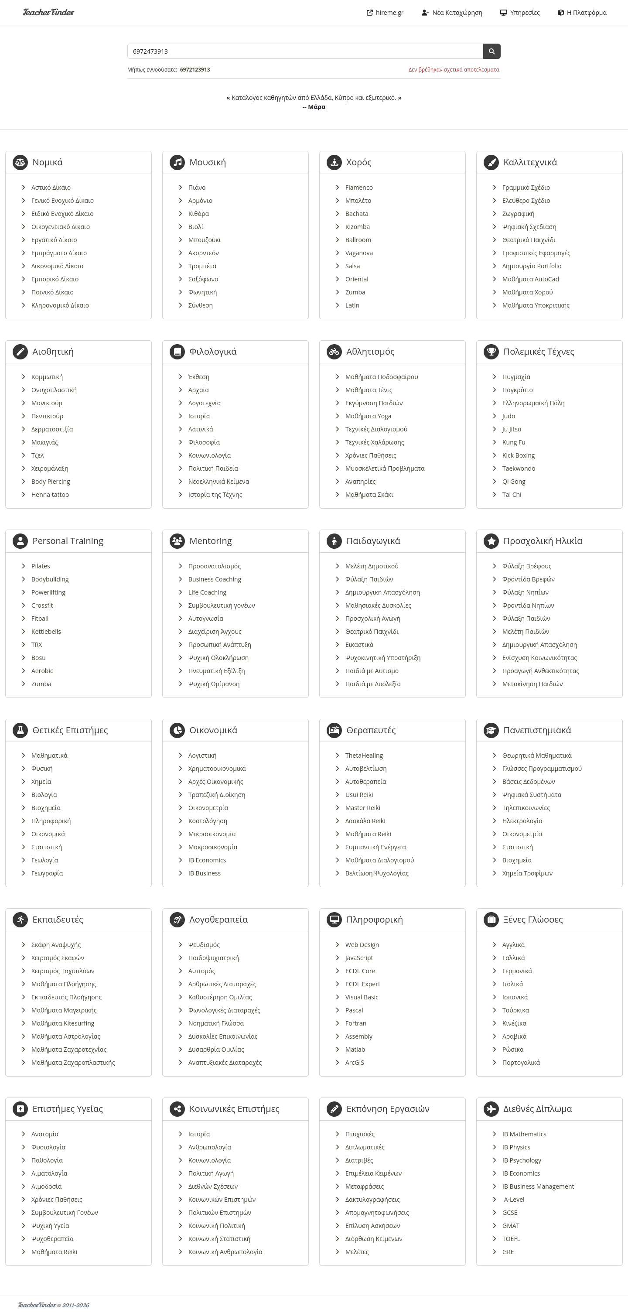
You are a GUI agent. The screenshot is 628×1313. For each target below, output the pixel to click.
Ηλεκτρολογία (522, 821)
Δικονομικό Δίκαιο (57, 266)
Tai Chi (512, 494)
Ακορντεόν (203, 253)
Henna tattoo (50, 494)
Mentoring (211, 541)
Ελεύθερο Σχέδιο (526, 200)
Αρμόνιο (200, 200)
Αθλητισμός (371, 351)
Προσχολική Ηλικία (543, 541)
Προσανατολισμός (214, 566)
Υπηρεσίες (520, 12)
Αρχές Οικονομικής (215, 781)
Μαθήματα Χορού (527, 292)
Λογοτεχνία (204, 403)
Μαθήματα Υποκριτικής (536, 305)
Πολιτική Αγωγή (211, 1173)
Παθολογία (47, 1160)
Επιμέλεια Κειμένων (373, 1173)
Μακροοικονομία (212, 847)
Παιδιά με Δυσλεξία (373, 684)
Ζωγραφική (518, 213)
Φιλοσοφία (204, 442)
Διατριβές (359, 1160)
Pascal (354, 1010)
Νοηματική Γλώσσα (216, 1023)
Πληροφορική (51, 821)
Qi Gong (514, 481)
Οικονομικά (48, 834)
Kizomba (357, 226)
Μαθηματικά (49, 755)
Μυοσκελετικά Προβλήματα (385, 468)
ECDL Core (360, 971)
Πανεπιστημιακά (537, 730)
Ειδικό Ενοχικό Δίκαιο (62, 213)
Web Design (362, 944)
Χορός (359, 162)
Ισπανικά (515, 997)
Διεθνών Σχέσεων (213, 1186)
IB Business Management (538, 1186)
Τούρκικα (515, 1010)
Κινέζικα (514, 1023)
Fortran (355, 1023)
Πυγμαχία (516, 377)
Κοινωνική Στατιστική (219, 1238)
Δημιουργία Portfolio (532, 266)
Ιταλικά (512, 984)
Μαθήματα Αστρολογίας (65, 1036)
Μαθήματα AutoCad (530, 279)
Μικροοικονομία (212, 834)
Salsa (352, 266)
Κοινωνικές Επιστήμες (235, 1109)
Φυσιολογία (48, 1147)
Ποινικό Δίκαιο (52, 292)
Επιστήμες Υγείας (68, 1109)
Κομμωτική (47, 377)
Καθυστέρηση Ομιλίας (220, 997)
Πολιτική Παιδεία (213, 468)
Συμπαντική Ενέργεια (375, 847)
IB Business (204, 873)
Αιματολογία (49, 1173)
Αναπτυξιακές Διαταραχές (225, 1062)
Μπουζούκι (204, 240)
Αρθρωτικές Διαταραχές (222, 984)
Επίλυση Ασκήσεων (372, 1225)
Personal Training (68, 541)
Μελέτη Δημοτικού (372, 566)
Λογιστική (202, 755)
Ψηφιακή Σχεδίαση (529, 226)
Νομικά (48, 162)
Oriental (357, 279)
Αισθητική (53, 351)
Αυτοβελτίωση (366, 768)
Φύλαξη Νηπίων (525, 592)
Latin (352, 305)
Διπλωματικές (365, 1147)
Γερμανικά (517, 971)
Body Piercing (50, 481)
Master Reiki (362, 808)
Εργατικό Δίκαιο (54, 240)
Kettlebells (46, 631)
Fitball (39, 618)
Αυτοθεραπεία (365, 781)
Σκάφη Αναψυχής (56, 944)
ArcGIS (354, 1062)
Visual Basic (362, 997)
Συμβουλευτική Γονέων (64, 1212)
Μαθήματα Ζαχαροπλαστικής (73, 1062)
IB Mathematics (524, 1134)
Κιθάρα (198, 213)
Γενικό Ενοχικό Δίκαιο (62, 200)
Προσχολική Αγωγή (372, 618)
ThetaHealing (364, 755)
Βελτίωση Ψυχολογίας (377, 873)
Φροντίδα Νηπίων (528, 605)
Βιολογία (44, 794)
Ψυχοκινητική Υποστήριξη (383, 657)
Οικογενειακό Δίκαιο (60, 226)
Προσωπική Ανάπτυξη (219, 644)
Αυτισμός (201, 971)
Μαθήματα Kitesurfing (62, 1023)
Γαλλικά (513, 958)
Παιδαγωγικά (373, 541)
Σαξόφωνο (203, 279)
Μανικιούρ (46, 403)
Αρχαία (198, 390)
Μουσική (208, 162)
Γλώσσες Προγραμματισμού (542, 768)
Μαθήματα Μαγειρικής (64, 1010)
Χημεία (41, 781)
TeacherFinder (47, 12)
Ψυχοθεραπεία (52, 1238)
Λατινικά (200, 429)
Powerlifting (48, 592)
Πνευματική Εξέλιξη (216, 671)
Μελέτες (357, 1252)
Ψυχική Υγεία (50, 1225)
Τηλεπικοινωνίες (526, 808)
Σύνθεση (200, 305)
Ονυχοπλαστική (54, 390)
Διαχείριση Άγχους (215, 631)
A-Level (513, 1199)
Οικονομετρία (208, 808)
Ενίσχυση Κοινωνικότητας (539, 657)
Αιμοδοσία (46, 1186)
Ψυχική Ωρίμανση (214, 684)
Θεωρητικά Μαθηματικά (537, 755)
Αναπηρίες (360, 481)
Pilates (40, 566)
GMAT (510, 1225)
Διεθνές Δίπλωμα (538, 1109)
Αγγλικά (513, 944)
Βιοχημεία (46, 808)
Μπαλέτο (358, 200)
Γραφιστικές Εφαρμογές (536, 253)
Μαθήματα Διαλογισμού (379, 860)
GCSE (509, 1212)
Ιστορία (199, 416)
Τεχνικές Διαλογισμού (376, 429)
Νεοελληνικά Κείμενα (218, 481)
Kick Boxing (518, 455)
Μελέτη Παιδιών (525, 631)
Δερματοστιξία (52, 429)
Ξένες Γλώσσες (533, 919)
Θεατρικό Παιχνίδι (529, 240)
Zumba (355, 292)
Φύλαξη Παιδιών (369, 579)
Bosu (38, 657)
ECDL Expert (362, 984)
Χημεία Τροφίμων (527, 873)
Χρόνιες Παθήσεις (370, 455)
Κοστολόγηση (207, 821)
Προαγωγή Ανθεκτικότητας (540, 671)
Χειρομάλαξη (49, 468)
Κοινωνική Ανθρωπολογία (225, 1252)
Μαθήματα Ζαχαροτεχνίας (68, 1049)
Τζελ (37, 455)
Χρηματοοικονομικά (217, 768)
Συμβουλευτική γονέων (221, 605)
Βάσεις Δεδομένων (528, 781)
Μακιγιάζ (44, 442)
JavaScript (359, 958)
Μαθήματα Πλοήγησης (63, 984)
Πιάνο (197, 187)
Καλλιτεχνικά (530, 162)
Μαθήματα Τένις (368, 390)
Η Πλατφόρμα (582, 12)
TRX (36, 644)
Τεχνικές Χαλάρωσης (374, 442)
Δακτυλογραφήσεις (372, 1199)
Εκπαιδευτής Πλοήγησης (66, 997)
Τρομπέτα (202, 266)
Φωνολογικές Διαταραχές (224, 1010)
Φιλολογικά (213, 351)
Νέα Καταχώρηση (452, 12)
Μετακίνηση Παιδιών (532, 684)
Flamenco (359, 187)
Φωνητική (202, 292)
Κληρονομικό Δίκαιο (60, 305)
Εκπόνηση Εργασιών (388, 1109)
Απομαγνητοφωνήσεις (377, 1212)
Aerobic (42, 671)
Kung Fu (514, 442)
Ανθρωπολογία (209, 1147)
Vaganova (359, 253)
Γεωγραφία (47, 873)
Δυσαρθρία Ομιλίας (216, 1049)
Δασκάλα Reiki (365, 821)
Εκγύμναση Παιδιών (374, 403)
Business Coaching (214, 579)
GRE (508, 1252)
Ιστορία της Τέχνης (215, 494)
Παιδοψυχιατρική (213, 958)
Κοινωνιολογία (209, 455)
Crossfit (42, 605)
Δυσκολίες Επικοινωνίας (223, 1036)
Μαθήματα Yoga (368, 416)
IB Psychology (521, 1160)
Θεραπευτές (371, 730)
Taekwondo (519, 468)
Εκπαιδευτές (58, 919)
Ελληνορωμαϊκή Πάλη (533, 403)
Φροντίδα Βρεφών (528, 579)
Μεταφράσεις (364, 1186)
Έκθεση (198, 377)
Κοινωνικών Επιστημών (222, 1199)
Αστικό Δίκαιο (51, 187)
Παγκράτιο (517, 390)
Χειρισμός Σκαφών (57, 958)
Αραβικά (514, 1036)
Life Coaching (207, 592)
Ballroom (358, 240)
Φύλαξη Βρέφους (527, 566)
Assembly (358, 1036)
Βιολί (195, 226)
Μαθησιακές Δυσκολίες (378, 605)
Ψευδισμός (204, 944)
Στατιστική (46, 847)
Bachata (357, 213)
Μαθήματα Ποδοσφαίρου (381, 377)
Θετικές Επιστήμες (70, 730)
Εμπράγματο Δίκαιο (59, 253)
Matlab (355, 1049)
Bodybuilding (50, 579)
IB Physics (516, 1147)
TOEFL (511, 1238)
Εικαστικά (359, 644)
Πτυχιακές (360, 1134)
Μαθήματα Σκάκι (369, 494)
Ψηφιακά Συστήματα (531, 794)
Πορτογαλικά (521, 1062)
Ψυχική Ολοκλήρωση (218, 657)
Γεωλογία (44, 860)
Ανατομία (44, 1134)
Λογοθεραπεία (219, 919)
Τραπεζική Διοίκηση (217, 794)
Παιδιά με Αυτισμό (372, 671)
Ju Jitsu (512, 429)
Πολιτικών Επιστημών (219, 1212)
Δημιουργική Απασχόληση (382, 592)
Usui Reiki (359, 794)
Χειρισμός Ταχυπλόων (63, 971)
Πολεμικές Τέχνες (539, 351)
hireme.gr (385, 12)
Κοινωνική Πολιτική (216, 1225)
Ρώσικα (512, 1049)
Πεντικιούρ (47, 416)
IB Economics (207, 860)
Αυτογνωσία (205, 618)
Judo (508, 416)
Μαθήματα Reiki (368, 834)
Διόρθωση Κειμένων (374, 1238)
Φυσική (42, 768)
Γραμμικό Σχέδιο (526, 187)
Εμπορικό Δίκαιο (55, 279)
